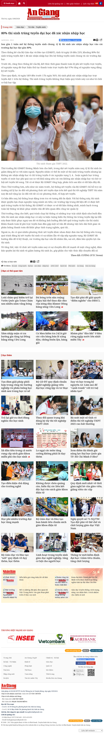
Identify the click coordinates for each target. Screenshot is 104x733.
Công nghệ (7, 666)
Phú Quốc (71, 266)
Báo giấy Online (73, 4)
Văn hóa (6, 670)
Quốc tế (49, 666)
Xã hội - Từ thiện (9, 662)
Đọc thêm (7, 355)
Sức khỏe (49, 670)
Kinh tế (27, 662)
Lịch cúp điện (88, 4)
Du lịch (6, 678)
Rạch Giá (63, 266)
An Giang (80, 266)
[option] (21, 638)
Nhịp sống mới (8, 674)
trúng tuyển (22, 266)
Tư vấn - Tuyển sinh (37, 27)
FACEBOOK (81, 663)
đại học (30, 266)
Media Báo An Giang (54, 678)
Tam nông (29, 674)
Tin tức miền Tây (31, 678)
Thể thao (28, 670)
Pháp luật (28, 666)
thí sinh (14, 266)
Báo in (85, 650)
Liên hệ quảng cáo (55, 4)
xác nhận (37, 266)
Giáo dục (20, 27)
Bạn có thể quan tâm (12, 271)
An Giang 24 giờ (31, 658)
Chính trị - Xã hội (52, 658)
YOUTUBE (90, 663)
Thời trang (50, 674)
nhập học (45, 266)
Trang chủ (7, 27)
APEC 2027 (54, 266)
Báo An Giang (90, 266)
